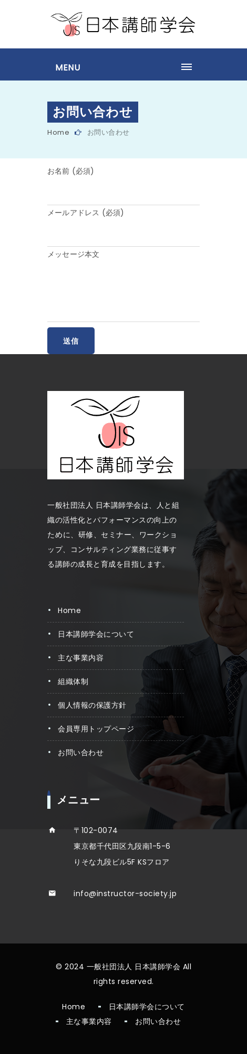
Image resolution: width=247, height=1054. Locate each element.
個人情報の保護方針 (92, 705)
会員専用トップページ (96, 729)
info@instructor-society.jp (125, 893)
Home (58, 132)
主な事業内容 (81, 658)
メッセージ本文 (73, 254)
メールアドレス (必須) (85, 212)
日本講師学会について (96, 634)
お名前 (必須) (71, 171)
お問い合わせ (81, 752)
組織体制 (73, 681)
